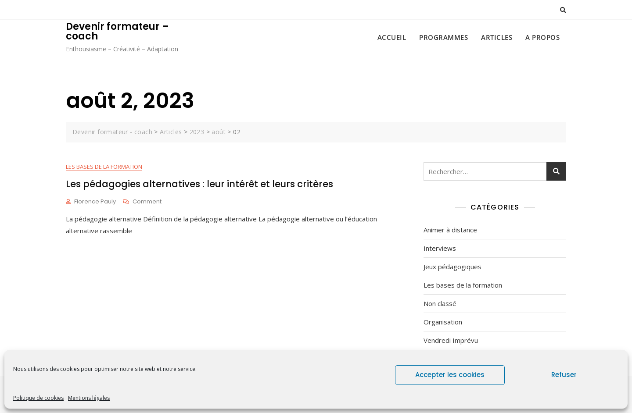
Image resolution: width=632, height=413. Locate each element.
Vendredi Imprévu (451, 340)
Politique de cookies (38, 398)
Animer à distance (450, 229)
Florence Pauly (95, 201)
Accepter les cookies (450, 374)
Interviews (440, 248)
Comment (147, 201)
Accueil (391, 37)
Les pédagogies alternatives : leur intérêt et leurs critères (199, 184)
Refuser (564, 374)
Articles (496, 37)
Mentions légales (89, 398)
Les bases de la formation (104, 167)
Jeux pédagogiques (452, 266)
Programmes (443, 37)
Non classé (440, 303)
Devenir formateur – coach (117, 31)
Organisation (443, 321)
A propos (542, 37)
